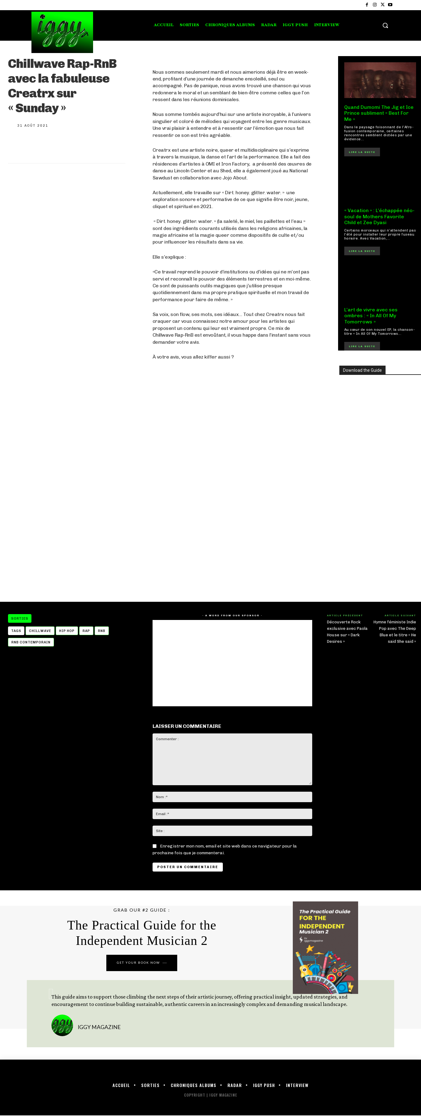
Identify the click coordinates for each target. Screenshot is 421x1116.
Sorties (19, 618)
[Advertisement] (232, 544)
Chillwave (40, 631)
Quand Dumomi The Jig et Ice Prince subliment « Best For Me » (379, 113)
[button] (385, 25)
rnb (101, 631)
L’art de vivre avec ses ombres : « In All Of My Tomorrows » (371, 315)
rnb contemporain (31, 642)
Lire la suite (362, 152)
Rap (86, 631)
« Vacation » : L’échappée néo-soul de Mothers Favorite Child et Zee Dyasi (379, 216)
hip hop (67, 631)
